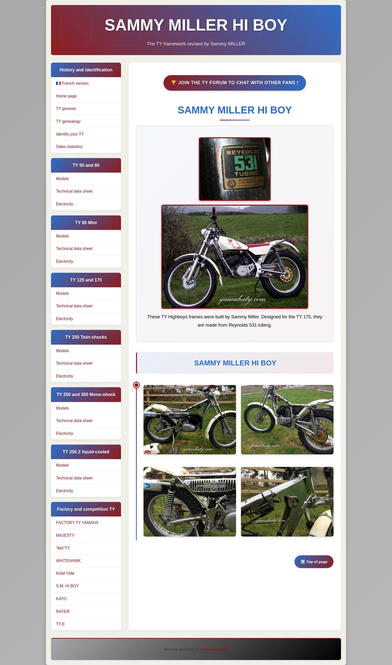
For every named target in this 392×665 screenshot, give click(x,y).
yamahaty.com (214, 649)
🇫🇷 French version (72, 83)
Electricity (64, 204)
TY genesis (66, 108)
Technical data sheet (74, 192)
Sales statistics (69, 147)
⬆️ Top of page (314, 562)
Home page (66, 96)
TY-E (60, 624)
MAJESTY (65, 535)
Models (62, 179)
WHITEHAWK (68, 561)
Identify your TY (70, 134)
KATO (61, 599)
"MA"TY (63, 548)
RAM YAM (65, 573)
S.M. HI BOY (67, 586)
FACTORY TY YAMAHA (77, 522)
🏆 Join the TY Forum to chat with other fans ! (234, 83)
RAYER (63, 611)
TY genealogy (68, 121)
